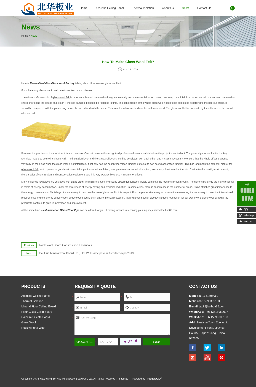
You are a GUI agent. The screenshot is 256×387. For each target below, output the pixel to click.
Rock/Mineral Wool (33, 327)
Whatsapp (249, 215)
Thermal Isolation (143, 8)
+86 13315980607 (216, 311)
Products (33, 286)
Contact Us (204, 8)
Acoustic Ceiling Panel (110, 8)
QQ (246, 209)
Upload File (84, 341)
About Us (168, 8)
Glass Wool (28, 322)
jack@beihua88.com (212, 306)
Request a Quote (95, 286)
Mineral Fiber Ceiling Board (38, 306)
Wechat (244, 222)
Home (83, 8)
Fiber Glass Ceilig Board (36, 311)
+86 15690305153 (216, 317)
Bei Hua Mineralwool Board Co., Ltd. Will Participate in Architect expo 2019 (86, 253)
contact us (203, 286)
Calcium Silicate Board (35, 317)
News (185, 8)
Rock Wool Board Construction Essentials (65, 245)
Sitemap (123, 378)
